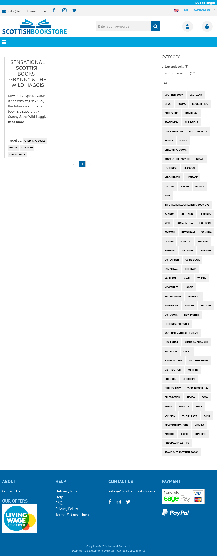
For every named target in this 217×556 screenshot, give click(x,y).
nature (189, 305)
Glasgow (189, 168)
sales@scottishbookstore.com (28, 11)
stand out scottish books (181, 452)
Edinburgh (191, 113)
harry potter (173, 360)
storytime (189, 378)
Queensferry (173, 388)
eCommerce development (87, 551)
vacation (170, 278)
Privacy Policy (66, 508)
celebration (172, 397)
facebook (205, 223)
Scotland (27, 147)
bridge (169, 140)
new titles (171, 287)
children (170, 378)
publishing (171, 113)
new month (191, 314)
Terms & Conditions (72, 514)
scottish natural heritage (182, 333)
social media (185, 223)
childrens (191, 122)
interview (171, 351)
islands (169, 213)
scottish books (198, 360)
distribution (173, 369)
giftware (187, 250)
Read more (16, 122)
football (194, 296)
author (169, 434)
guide (199, 406)
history (169, 186)
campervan (171, 268)
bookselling (200, 103)
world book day (197, 388)
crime (184, 434)
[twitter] (72, 10)
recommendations (176, 424)
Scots (183, 140)
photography (198, 131)
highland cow (174, 131)
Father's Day (190, 415)
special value (17, 154)
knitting (193, 369)
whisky (201, 278)
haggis (13, 147)
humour (170, 250)
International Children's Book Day (187, 204)
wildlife (206, 305)
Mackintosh (172, 177)
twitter (170, 232)
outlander (172, 259)
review (191, 397)
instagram (188, 232)
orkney (199, 424)
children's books (34, 140)
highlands (171, 342)
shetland (187, 213)
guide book (192, 259)
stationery (171, 122)
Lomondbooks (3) (176, 67)
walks (168, 406)
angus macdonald (196, 342)
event (187, 351)
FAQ (58, 502)
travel (186, 278)
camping (170, 415)
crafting (200, 434)
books (182, 103)
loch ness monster (177, 323)
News (168, 103)
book (205, 397)
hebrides (205, 213)
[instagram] (62, 10)
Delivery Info (66, 491)
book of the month (177, 158)
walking (203, 241)
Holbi (110, 551)
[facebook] (52, 10)
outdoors (171, 314)
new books (171, 305)
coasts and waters (177, 443)
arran (185, 186)
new (167, 195)
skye (167, 223)
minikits (184, 406)
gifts (207, 415)
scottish (185, 241)
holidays (190, 268)
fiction (169, 241)
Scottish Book (174, 94)
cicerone (205, 250)
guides (199, 186)
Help (59, 496)
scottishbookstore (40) (180, 73)
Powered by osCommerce (130, 551)
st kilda (206, 232)
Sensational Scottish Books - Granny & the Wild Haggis (27, 74)
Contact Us (11, 491)
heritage (192, 177)
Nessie (200, 158)
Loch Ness (171, 168)
